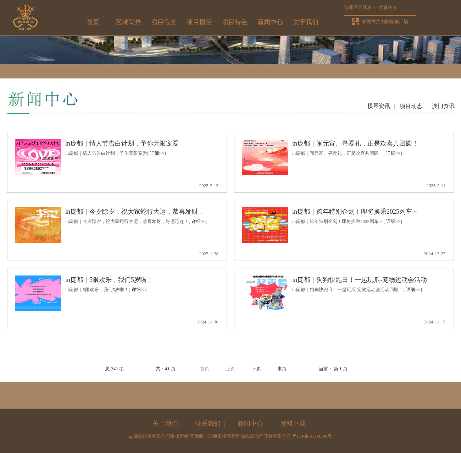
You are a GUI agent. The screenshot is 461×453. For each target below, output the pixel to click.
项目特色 (235, 22)
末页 (282, 368)
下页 (256, 368)
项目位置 (164, 22)
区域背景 (128, 22)
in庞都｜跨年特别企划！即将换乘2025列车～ (355, 211)
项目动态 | (416, 106)
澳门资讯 (443, 106)
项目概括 (199, 22)
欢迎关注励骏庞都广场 (385, 21)
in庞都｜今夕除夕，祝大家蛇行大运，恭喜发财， (134, 211)
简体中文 (388, 7)
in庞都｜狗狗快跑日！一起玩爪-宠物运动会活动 (359, 279)
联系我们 (208, 423)
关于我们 (305, 22)
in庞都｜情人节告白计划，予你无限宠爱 (122, 143)
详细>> (157, 153)
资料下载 (293, 423)
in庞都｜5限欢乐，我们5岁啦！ (109, 279)
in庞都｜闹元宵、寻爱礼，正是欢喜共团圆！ (355, 143)
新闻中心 (270, 22)
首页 (93, 22)
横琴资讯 (378, 106)
